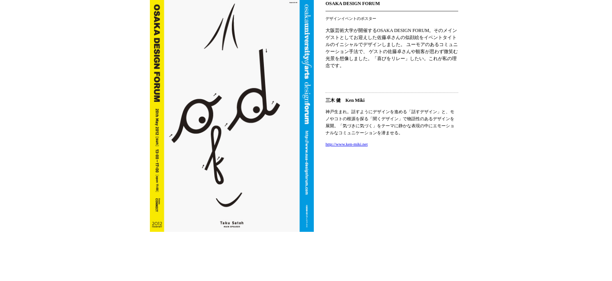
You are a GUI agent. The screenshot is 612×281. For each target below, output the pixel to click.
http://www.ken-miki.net (347, 144)
